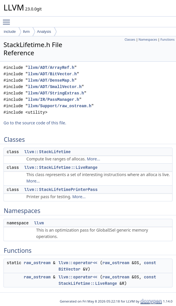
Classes (130, 39)
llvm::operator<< (77, 262)
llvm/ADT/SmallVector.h (55, 87)
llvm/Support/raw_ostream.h (59, 106)
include (10, 31)
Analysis (44, 31)
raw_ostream (37, 262)
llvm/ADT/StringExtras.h (56, 93)
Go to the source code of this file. (34, 123)
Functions (167, 39)
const (150, 262)
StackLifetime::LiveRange (87, 283)
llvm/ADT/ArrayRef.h (51, 67)
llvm (26, 31)
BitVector (69, 269)
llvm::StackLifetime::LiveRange (61, 167)
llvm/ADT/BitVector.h (52, 74)
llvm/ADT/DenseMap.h (51, 80)
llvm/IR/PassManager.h (53, 99)
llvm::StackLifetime (47, 151)
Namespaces (148, 39)
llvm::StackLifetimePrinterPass (61, 189)
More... (93, 159)
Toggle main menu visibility (8, 19)
